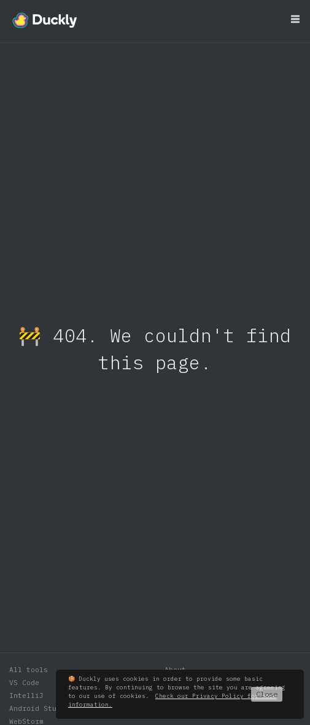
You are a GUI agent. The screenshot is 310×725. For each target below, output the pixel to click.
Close (266, 694)
